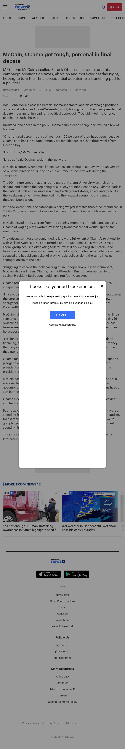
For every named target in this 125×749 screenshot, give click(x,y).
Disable (62, 315)
